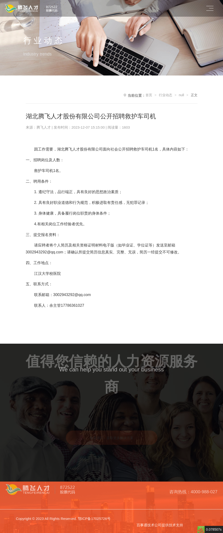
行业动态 (165, 95)
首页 (148, 95)
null (181, 95)
